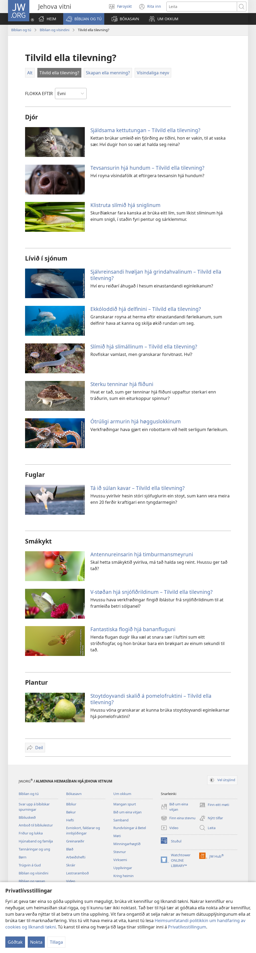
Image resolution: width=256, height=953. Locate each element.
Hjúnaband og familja (36, 841)
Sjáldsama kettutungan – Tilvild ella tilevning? (145, 130)
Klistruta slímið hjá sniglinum (125, 205)
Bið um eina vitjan (127, 812)
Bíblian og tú (21, 29)
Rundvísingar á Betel (129, 827)
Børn (22, 857)
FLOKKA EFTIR (39, 93)
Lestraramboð (77, 873)
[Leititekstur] (201, 6)
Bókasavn (74, 793)
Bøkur (71, 812)
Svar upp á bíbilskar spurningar (34, 807)
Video (70, 881)
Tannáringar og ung (34, 849)
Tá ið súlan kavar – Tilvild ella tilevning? (137, 488)
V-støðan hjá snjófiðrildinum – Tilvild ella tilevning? (151, 591)
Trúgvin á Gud (30, 865)
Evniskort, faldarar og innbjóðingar (83, 830)
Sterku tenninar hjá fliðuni (121, 384)
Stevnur (119, 851)
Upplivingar (122, 867)
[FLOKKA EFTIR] (71, 93)
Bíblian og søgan (32, 881)
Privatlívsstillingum (187, 927)
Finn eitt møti (214, 805)
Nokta (36, 942)
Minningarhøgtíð (127, 843)
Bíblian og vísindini (54, 29)
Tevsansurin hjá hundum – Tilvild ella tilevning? (147, 167)
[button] (83, 19)
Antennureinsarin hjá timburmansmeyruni (141, 554)
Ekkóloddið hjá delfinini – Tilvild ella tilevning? (145, 309)
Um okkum (122, 793)
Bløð (69, 849)
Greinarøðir (75, 841)
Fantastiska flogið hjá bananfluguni (132, 629)
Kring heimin (123, 875)
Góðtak (15, 942)
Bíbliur (71, 804)
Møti (117, 835)
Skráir (70, 865)
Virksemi (120, 859)
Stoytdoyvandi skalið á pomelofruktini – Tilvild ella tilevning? (150, 699)
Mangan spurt (124, 804)
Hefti (70, 820)
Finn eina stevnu (178, 818)
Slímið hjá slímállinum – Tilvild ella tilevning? (143, 346)
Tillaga (56, 942)
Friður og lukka (31, 833)
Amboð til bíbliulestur (36, 825)
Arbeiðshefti (75, 857)
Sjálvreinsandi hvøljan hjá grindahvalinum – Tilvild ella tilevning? (155, 275)
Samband (121, 820)
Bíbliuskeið (27, 817)
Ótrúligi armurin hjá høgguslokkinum (135, 421)
